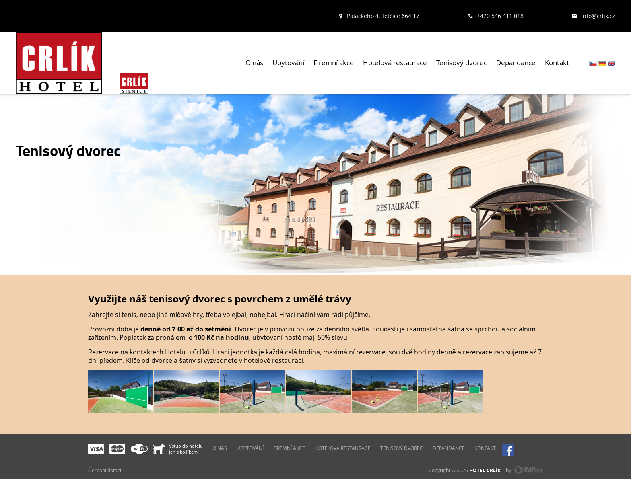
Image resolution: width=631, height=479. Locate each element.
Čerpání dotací (104, 470)
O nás (254, 62)
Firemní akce (333, 62)
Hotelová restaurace (395, 62)
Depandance (516, 62)
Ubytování (288, 62)
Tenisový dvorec (461, 62)
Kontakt (557, 62)
